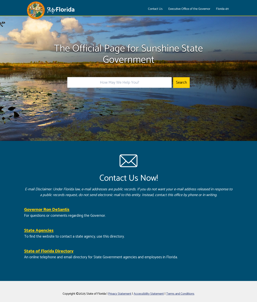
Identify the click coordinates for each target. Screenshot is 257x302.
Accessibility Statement (149, 293)
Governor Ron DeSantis (46, 209)
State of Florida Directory (49, 251)
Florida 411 (222, 9)
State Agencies (39, 230)
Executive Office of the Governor (189, 9)
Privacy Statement (119, 293)
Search (181, 83)
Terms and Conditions (180, 293)
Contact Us (155, 9)
